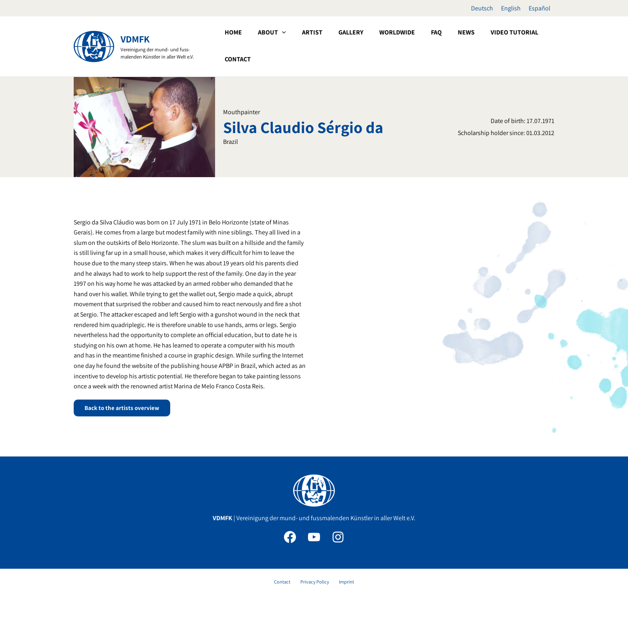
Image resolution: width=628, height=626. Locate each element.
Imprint (342, 583)
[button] (320, 46)
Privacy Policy (314, 583)
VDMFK (135, 38)
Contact (286, 583)
